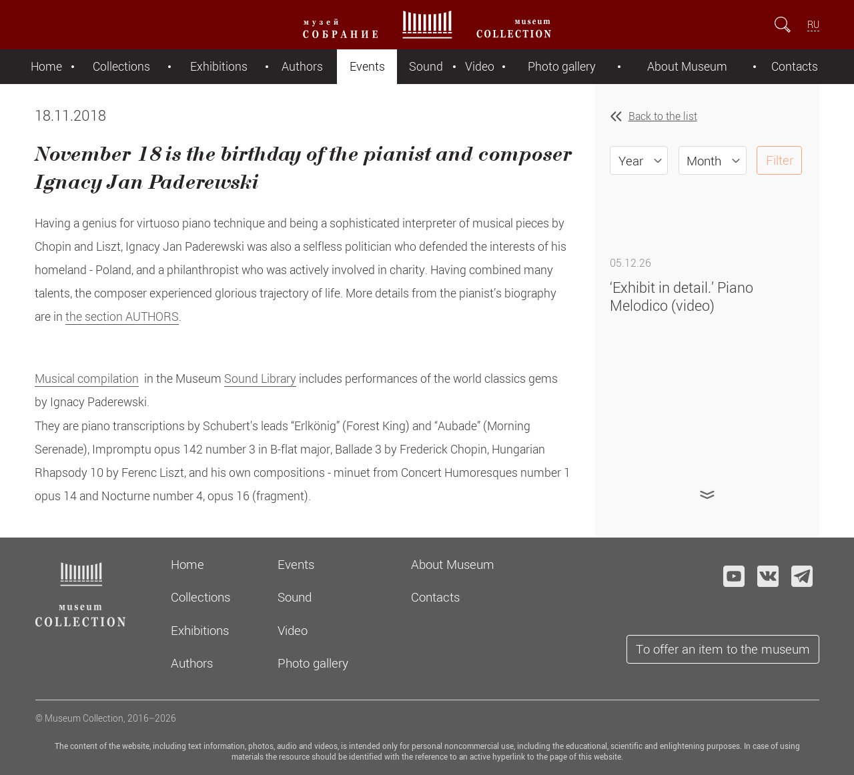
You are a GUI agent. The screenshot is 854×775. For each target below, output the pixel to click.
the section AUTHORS (122, 316)
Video (479, 66)
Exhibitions (219, 66)
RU (813, 24)
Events (367, 66)
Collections (121, 66)
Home (46, 66)
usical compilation (92, 378)
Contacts (794, 66)
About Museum (687, 66)
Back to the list (662, 116)
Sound (426, 66)
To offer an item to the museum (723, 648)
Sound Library (260, 378)
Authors (302, 66)
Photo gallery (562, 66)
